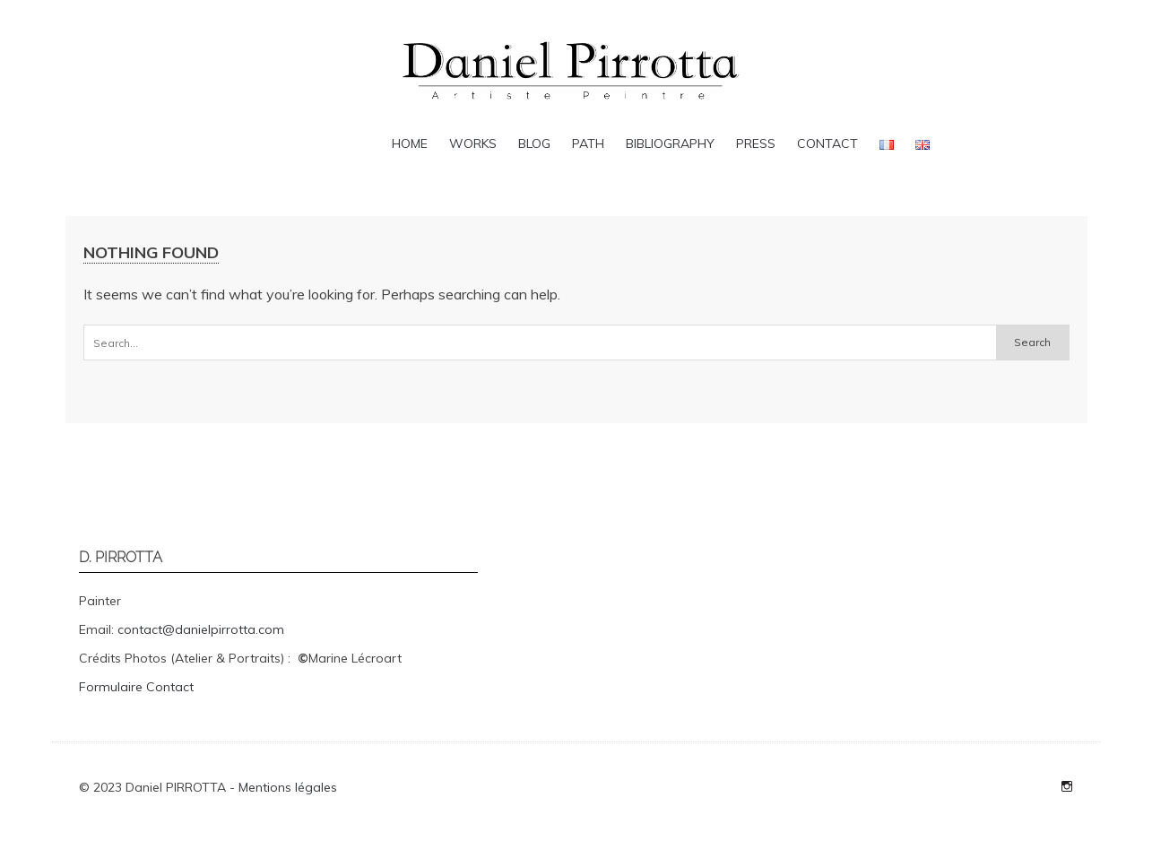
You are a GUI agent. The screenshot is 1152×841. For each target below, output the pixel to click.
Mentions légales (287, 787)
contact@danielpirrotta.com (200, 629)
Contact (827, 143)
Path (588, 143)
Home (410, 143)
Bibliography (670, 143)
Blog (534, 143)
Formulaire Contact (136, 687)
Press (755, 143)
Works (473, 143)
